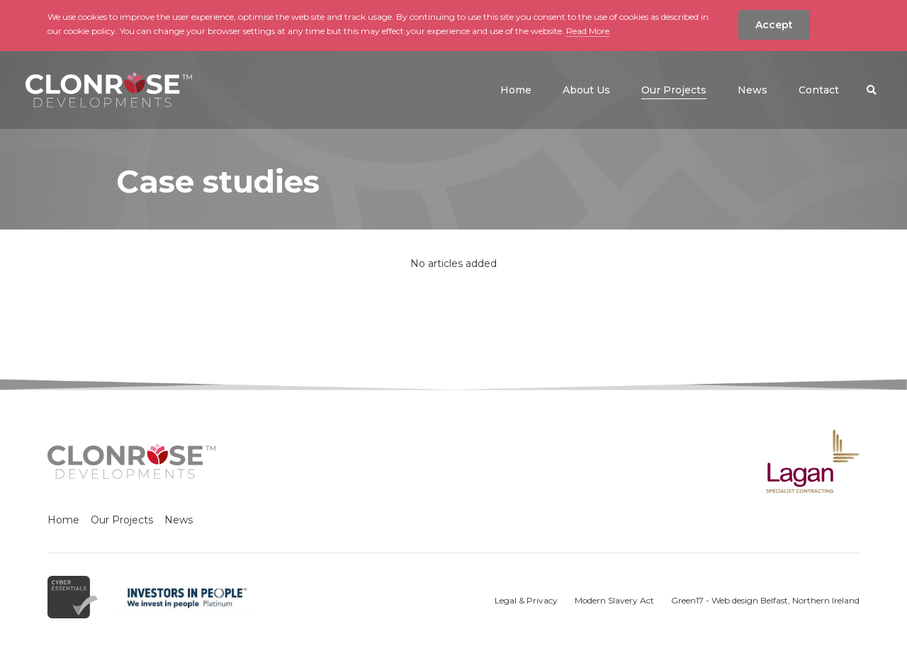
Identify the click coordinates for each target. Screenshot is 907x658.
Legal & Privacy (526, 600)
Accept (774, 24)
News (178, 520)
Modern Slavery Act (614, 600)
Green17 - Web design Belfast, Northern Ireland (765, 600)
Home (63, 520)
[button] (871, 90)
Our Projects (122, 520)
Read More (587, 30)
